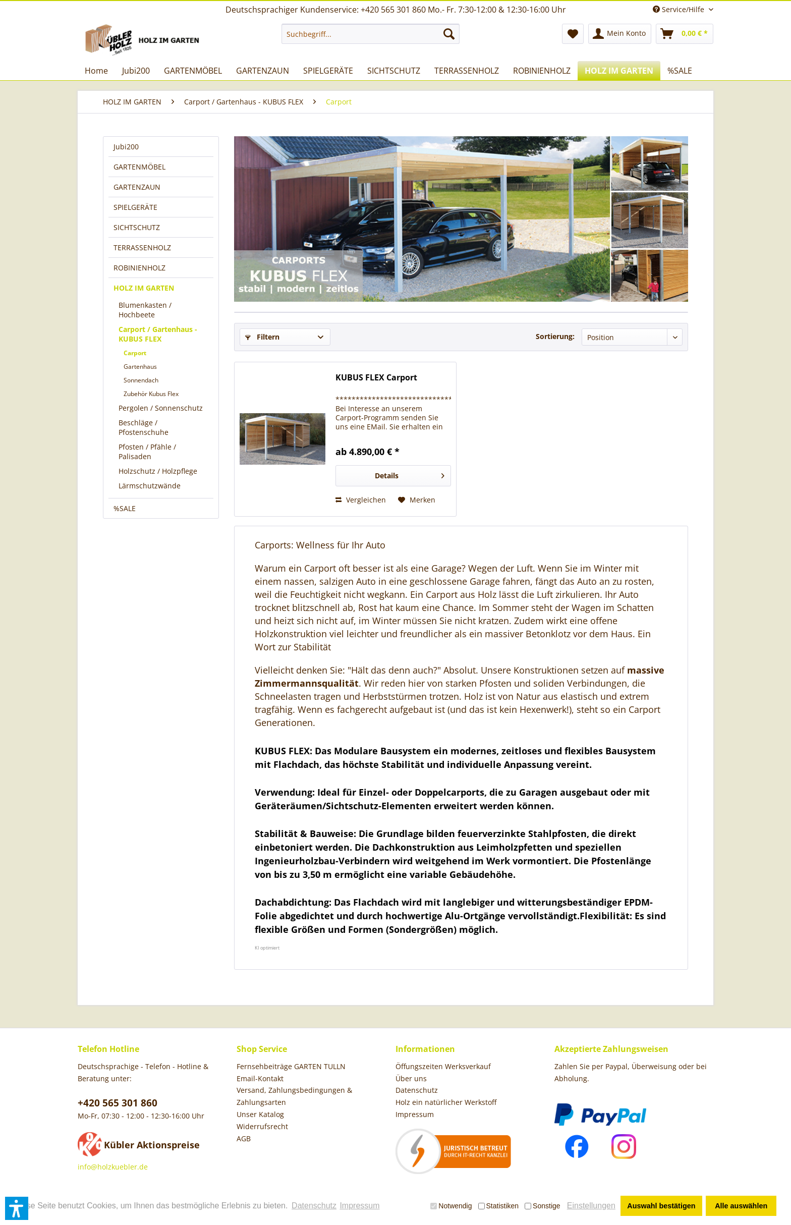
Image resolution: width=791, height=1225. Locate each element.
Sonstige (542, 1206)
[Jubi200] (136, 70)
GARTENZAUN (137, 187)
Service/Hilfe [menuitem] (679, 9)
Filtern (262, 337)
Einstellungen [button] (591, 1205)
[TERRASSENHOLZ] (466, 70)
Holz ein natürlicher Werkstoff (446, 1102)
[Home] (96, 70)
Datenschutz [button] (314, 1205)
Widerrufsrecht (262, 1126)
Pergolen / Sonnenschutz (161, 408)
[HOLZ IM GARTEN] (619, 70)
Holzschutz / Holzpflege (158, 471)
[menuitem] (370, 34)
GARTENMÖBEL (139, 167)
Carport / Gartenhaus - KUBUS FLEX (158, 334)
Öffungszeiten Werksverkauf (443, 1066)
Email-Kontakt (260, 1078)
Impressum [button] (359, 1205)
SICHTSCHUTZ (137, 227)
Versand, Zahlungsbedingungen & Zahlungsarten (294, 1096)
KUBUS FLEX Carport (376, 377)
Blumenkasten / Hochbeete (145, 309)
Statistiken (498, 1206)
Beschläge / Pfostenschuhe (143, 427)
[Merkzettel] (573, 34)
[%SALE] (679, 70)
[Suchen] (449, 34)
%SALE (125, 508)
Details (409, 474)
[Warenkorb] (684, 34)
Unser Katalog (260, 1114)
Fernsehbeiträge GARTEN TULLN (291, 1066)
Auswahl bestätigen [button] (661, 1206)
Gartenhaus (140, 366)
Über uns (411, 1078)
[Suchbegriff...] (370, 34)
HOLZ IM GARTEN (144, 288)
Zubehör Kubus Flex (151, 393)
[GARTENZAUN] (262, 70)
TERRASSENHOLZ (142, 247)
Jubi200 (126, 146)
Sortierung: (555, 336)
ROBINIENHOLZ (139, 267)
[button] (16, 1208)
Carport (135, 353)
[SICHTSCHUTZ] (393, 70)
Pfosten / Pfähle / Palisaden (147, 451)
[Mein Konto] (619, 34)
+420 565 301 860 (117, 1102)
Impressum (415, 1114)
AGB (244, 1138)
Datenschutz (417, 1090)
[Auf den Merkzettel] (416, 500)
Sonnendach (141, 380)
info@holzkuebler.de (113, 1167)
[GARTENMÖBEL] (193, 70)
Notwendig (451, 1206)
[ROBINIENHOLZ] (542, 70)
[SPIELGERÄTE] (328, 70)
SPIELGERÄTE (135, 207)
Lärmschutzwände (150, 485)
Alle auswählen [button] (741, 1206)
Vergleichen (360, 500)
